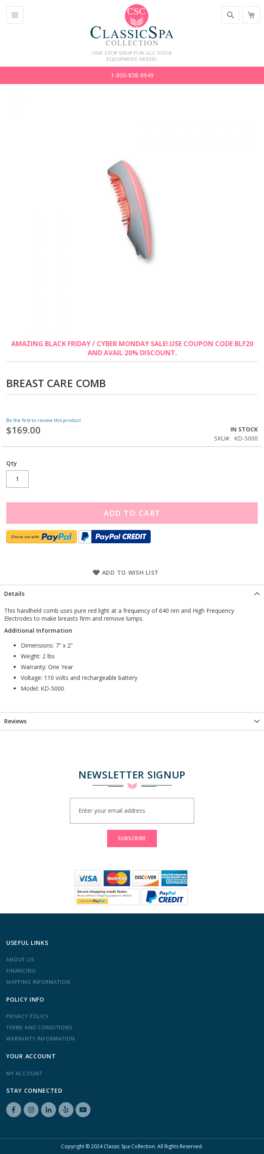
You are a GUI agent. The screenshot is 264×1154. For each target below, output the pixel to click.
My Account (24, 1073)
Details (14, 593)
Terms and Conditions (39, 1027)
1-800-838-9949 (132, 75)
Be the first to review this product (43, 420)
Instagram (31, 1109)
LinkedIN (48, 1109)
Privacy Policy (27, 1016)
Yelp (66, 1109)
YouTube (83, 1109)
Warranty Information (40, 1038)
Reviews (15, 721)
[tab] (132, 593)
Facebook (13, 1109)
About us (20, 959)
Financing (21, 970)
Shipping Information (38, 981)
